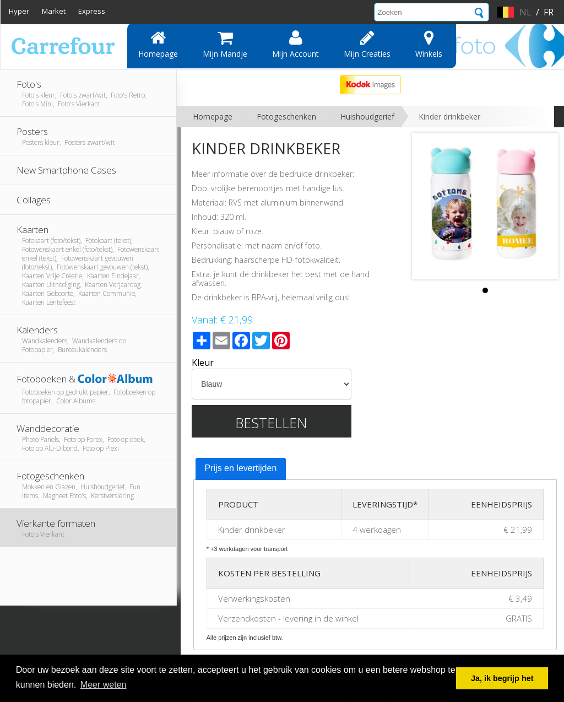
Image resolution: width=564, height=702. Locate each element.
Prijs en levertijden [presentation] (241, 468)
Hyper (19, 11)
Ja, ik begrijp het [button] (502, 678)
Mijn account (295, 44)
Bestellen (271, 422)
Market (54, 11)
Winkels (428, 44)
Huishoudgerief (367, 116)
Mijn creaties (367, 44)
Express (91, 11)
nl (525, 12)
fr (549, 12)
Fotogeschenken (286, 116)
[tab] (241, 469)
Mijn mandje (225, 44)
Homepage (158, 44)
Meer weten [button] (103, 684)
